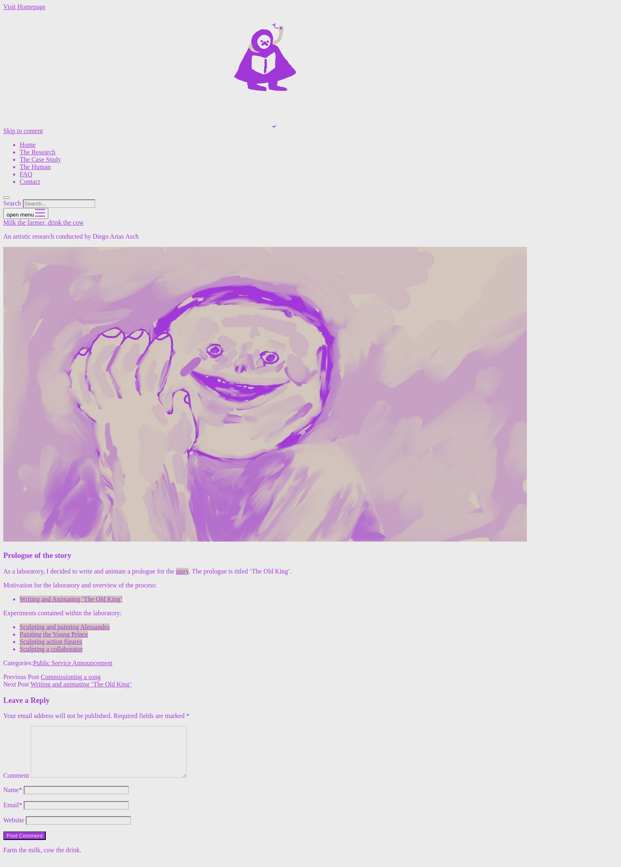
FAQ (26, 174)
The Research (38, 152)
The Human (35, 166)
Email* (12, 814)
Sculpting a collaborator (51, 649)
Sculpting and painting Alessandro (65, 626)
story (182, 571)
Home (28, 144)
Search (12, 203)
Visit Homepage (24, 6)
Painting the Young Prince (54, 634)
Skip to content (23, 130)
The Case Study (40, 159)
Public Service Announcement (72, 662)
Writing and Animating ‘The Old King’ (71, 599)
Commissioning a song (71, 676)
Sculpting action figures (51, 641)
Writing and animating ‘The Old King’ (81, 684)
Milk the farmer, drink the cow (43, 222)
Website (13, 829)
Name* (12, 799)
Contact (30, 181)
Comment (16, 785)
